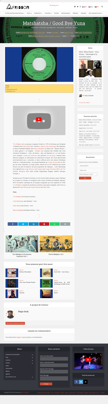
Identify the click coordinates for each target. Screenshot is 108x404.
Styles (56, 13)
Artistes (47, 13)
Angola (80, 32)
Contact (102, 392)
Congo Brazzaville (54, 162)
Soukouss (57, 36)
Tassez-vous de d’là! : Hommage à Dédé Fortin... (63, 283)
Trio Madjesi (55, 32)
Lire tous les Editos (84, 102)
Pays (28, 13)
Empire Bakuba (36, 187)
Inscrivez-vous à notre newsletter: (88, 162)
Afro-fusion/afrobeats (38, 36)
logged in (19, 337)
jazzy (53, 155)
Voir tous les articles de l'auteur (15, 323)
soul (48, 155)
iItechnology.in (25, 392)
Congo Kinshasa (87, 32)
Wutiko (22, 293)
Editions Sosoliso (68, 32)
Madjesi (37, 151)
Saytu (56, 293)
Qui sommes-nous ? (94, 392)
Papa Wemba (24, 187)
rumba (25, 155)
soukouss (34, 155)
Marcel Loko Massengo (48, 146)
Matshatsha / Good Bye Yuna (54, 23)
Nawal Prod (82, 128)
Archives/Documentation (14, 13)
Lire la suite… (88, 90)
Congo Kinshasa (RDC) (52, 169)
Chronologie (80, 392)
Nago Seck (52, 27)
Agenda (83, 13)
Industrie (37, 13)
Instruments (65, 13)
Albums (75, 13)
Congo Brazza (29, 169)
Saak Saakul (41, 32)
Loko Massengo (25, 32)
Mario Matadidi (34, 32)
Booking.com (54, 5)
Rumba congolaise (50, 36)
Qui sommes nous (95, 13)
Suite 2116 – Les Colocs (61, 272)
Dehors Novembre (25, 272)
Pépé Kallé (46, 187)
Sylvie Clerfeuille (88, 95)
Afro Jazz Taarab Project (27, 282)
